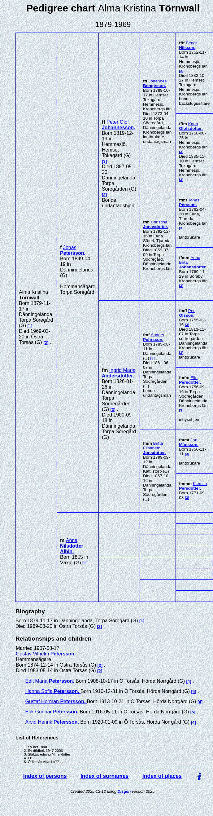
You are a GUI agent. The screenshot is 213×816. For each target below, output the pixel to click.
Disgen (124, 791)
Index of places (162, 776)
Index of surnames (104, 776)
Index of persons (45, 776)
